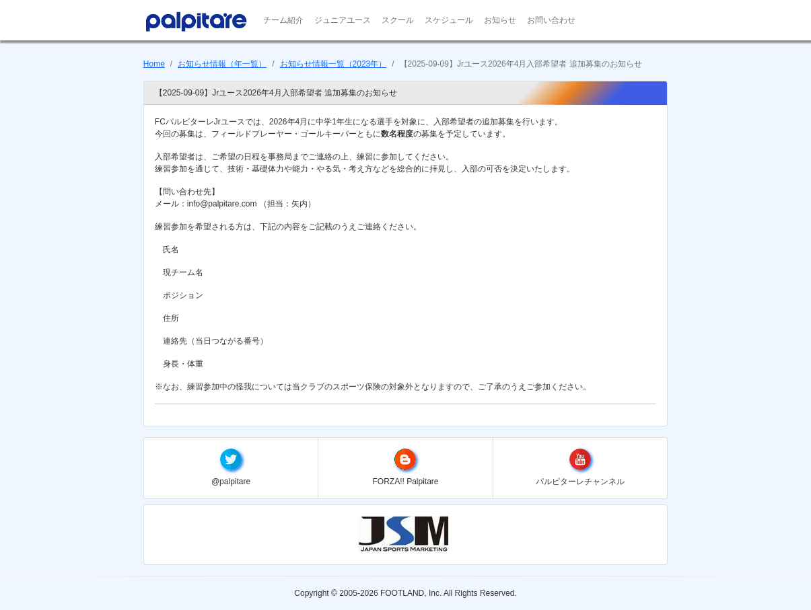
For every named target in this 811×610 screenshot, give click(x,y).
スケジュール (449, 20)
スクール (398, 20)
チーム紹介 (283, 20)
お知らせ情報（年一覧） (222, 64)
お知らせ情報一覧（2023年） (333, 64)
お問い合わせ (551, 20)
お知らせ (500, 20)
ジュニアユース (342, 20)
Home (154, 64)
